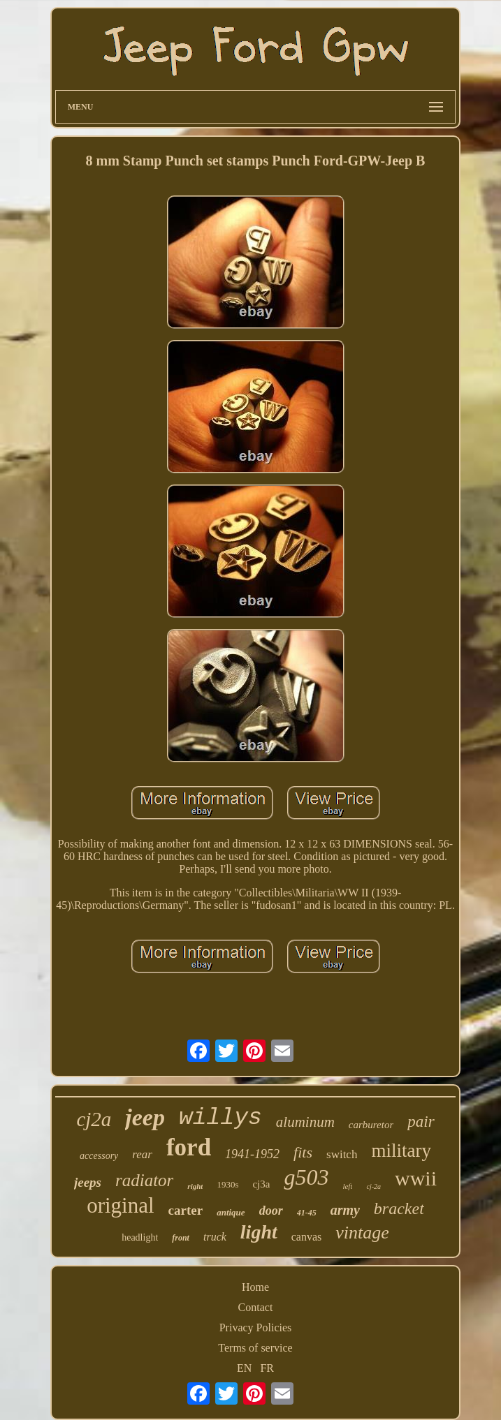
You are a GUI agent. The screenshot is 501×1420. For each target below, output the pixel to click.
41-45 (307, 1213)
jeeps (87, 1182)
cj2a (93, 1119)
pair (420, 1121)
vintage (362, 1232)
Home (255, 1287)
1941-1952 (252, 1154)
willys (220, 1118)
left (347, 1186)
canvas (306, 1237)
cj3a (261, 1184)
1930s (227, 1184)
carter (185, 1210)
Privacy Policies (255, 1327)
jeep (145, 1117)
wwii (416, 1178)
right (195, 1186)
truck (214, 1237)
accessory (99, 1156)
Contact (255, 1307)
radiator (144, 1180)
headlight (140, 1237)
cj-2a (373, 1186)
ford (188, 1147)
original (120, 1205)
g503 (306, 1177)
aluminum (305, 1122)
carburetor (371, 1124)
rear (142, 1154)
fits (302, 1152)
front (180, 1238)
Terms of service (255, 1348)
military (400, 1150)
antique (231, 1212)
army (345, 1210)
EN (244, 1368)
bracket (399, 1208)
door (271, 1211)
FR (267, 1368)
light (258, 1232)
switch (341, 1154)
